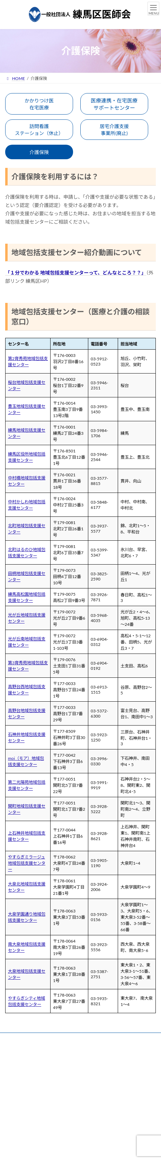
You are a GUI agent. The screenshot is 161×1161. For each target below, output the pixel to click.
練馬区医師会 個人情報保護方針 (34, 1051)
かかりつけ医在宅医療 (39, 104)
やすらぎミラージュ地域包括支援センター (26, 863)
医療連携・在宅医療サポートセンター (114, 104)
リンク (11, 1039)
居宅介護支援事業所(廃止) (114, 129)
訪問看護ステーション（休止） (39, 129)
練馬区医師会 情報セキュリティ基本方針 (42, 1077)
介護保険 (39, 152)
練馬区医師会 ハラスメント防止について (43, 1090)
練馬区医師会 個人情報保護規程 (34, 1064)
